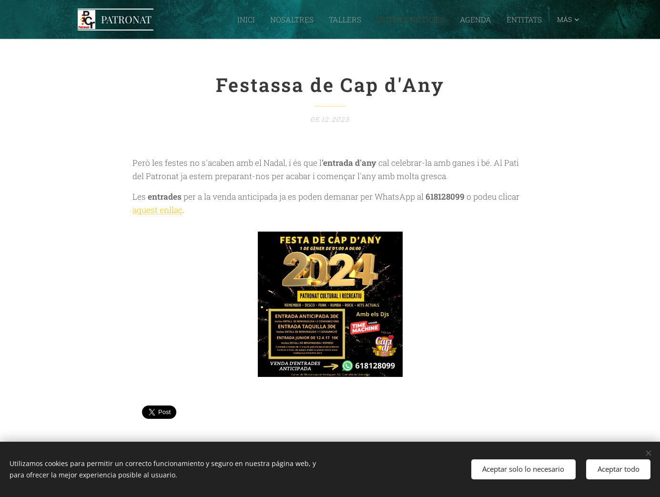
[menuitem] (201, 19)
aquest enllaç (157, 209)
